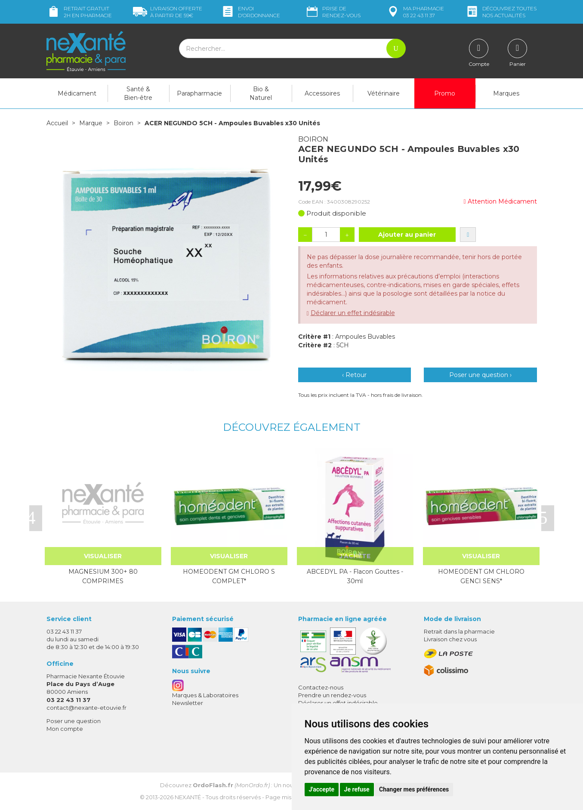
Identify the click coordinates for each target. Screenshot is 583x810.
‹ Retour (354, 375)
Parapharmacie (199, 93)
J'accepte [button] (322, 789)
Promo (444, 93)
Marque (90, 123)
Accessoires (322, 93)
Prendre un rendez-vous (332, 695)
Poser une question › (480, 375)
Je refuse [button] (357, 789)
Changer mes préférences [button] (414, 789)
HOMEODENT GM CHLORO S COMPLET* (229, 576)
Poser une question (73, 720)
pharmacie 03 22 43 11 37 (415, 12)
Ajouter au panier (407, 234)
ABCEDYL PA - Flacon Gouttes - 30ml (355, 576)
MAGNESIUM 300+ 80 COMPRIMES (103, 576)
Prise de (333, 12)
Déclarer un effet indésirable (353, 313)
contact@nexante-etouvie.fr (86, 707)
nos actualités (501, 12)
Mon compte (64, 728)
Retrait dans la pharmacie (459, 631)
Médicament (77, 93)
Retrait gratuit (79, 12)
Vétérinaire (383, 93)
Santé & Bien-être (138, 93)
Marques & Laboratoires (205, 695)
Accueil (57, 123)
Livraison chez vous (450, 639)
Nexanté (188, 797)
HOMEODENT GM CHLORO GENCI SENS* (481, 576)
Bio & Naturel (261, 93)
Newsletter (187, 702)
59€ (167, 12)
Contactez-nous (320, 687)
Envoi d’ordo (250, 12)
